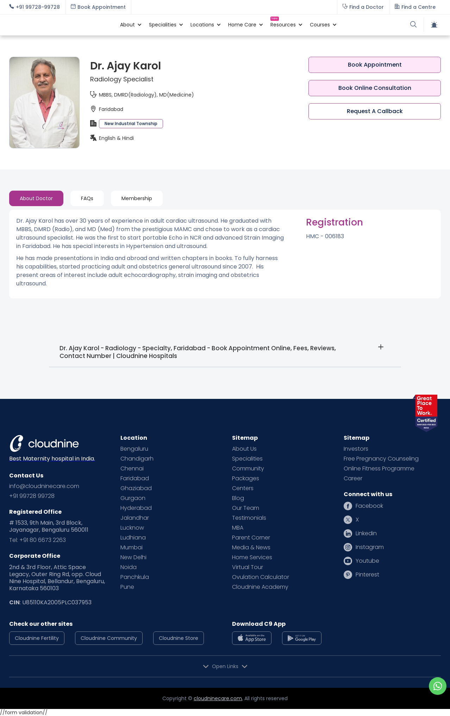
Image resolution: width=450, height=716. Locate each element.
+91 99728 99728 (32, 496)
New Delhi (133, 557)
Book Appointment (375, 65)
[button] (127, 24)
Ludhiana (133, 538)
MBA (237, 528)
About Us (244, 449)
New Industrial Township (131, 123)
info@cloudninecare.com (44, 486)
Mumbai (131, 547)
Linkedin (366, 533)
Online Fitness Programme (379, 468)
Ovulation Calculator (260, 577)
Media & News (251, 547)
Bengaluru (134, 449)
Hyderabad (136, 508)
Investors (356, 449)
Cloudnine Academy (260, 587)
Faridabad (134, 478)
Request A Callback (375, 111)
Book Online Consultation (374, 88)
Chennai (132, 468)
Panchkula (134, 577)
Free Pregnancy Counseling (381, 459)
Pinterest (367, 575)
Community (248, 468)
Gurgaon (132, 498)
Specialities (247, 459)
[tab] (36, 198)
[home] (61, 24)
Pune (127, 587)
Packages (245, 478)
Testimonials (249, 518)
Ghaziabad (136, 488)
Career (353, 478)
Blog (238, 498)
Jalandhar (134, 518)
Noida (128, 567)
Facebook (369, 506)
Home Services (252, 557)
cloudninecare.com (218, 698)
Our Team (245, 508)
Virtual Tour (247, 567)
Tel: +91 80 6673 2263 (37, 540)
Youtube (367, 561)
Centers (243, 488)
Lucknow (132, 528)
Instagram (370, 547)
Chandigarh (137, 459)
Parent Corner (251, 538)
